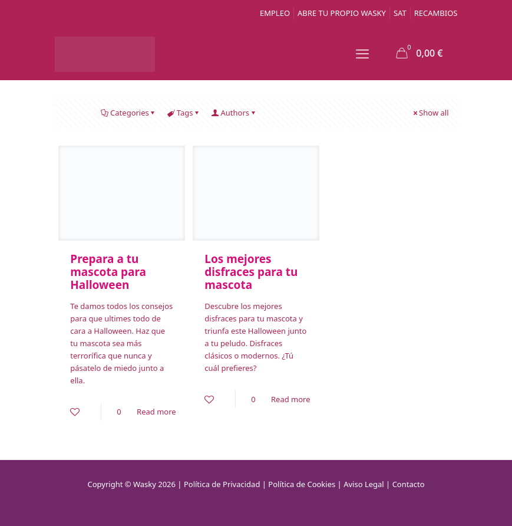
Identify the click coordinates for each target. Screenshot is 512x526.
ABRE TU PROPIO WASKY (342, 13)
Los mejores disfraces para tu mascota (251, 271)
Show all (429, 112)
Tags (184, 112)
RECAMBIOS (436, 13)
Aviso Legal (363, 484)
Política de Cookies (301, 484)
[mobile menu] (362, 53)
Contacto (408, 484)
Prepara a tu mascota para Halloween (108, 271)
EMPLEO (275, 13)
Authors (234, 112)
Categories (129, 112)
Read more (156, 411)
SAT (400, 13)
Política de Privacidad (222, 484)
